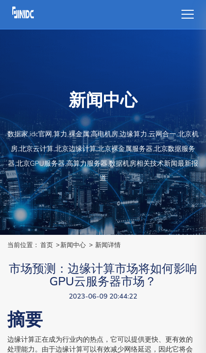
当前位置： (23, 245)
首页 (46, 245)
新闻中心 (73, 245)
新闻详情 (108, 245)
